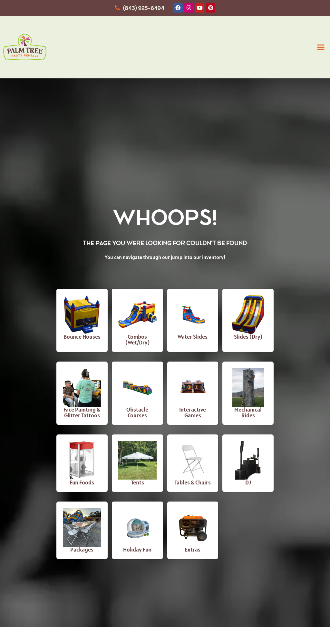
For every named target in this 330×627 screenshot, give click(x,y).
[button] (321, 47)
